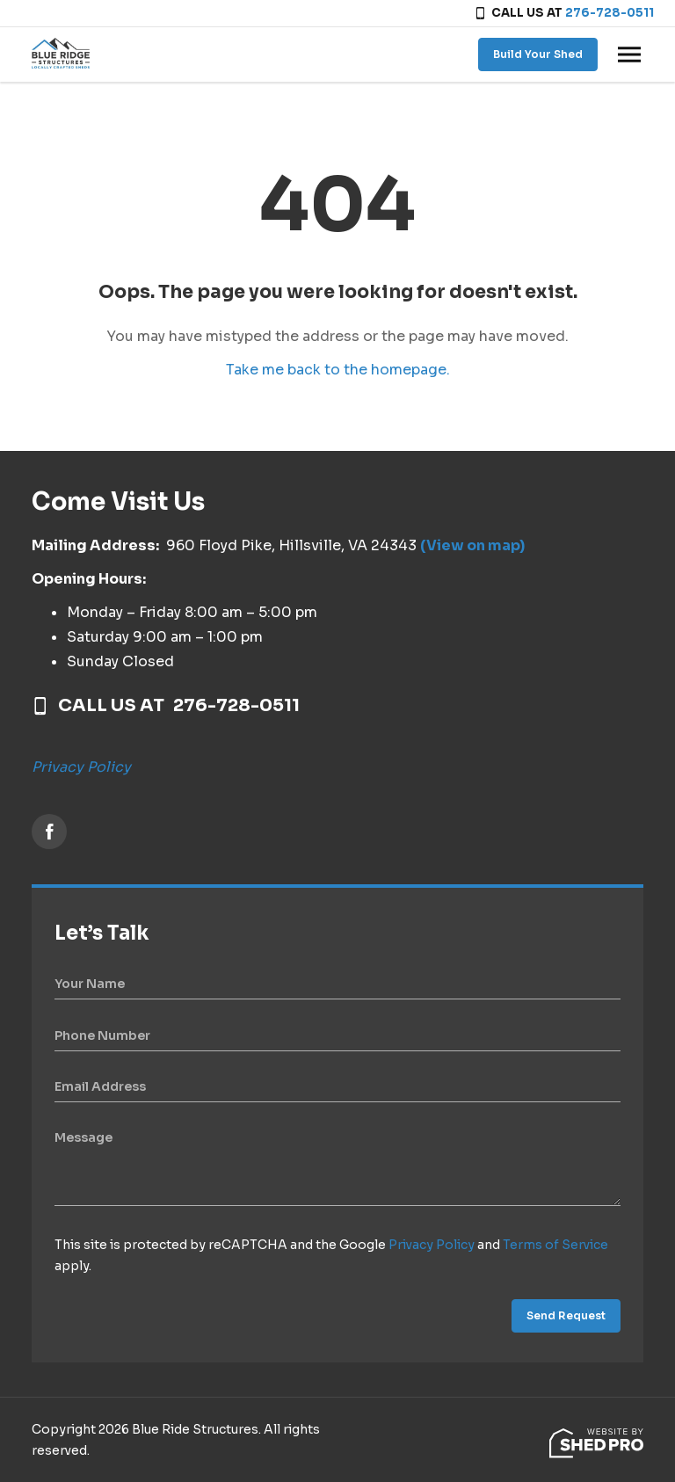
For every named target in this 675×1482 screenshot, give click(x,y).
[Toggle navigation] (629, 54)
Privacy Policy (81, 767)
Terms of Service (555, 1245)
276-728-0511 (609, 12)
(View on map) (472, 545)
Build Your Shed (538, 54)
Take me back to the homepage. (338, 369)
